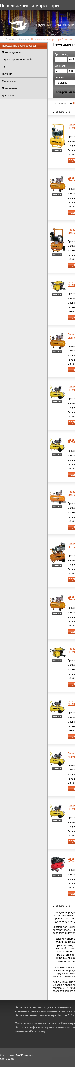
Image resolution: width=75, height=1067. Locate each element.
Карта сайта (7, 1058)
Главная (43, 25)
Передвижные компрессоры (19, 45)
